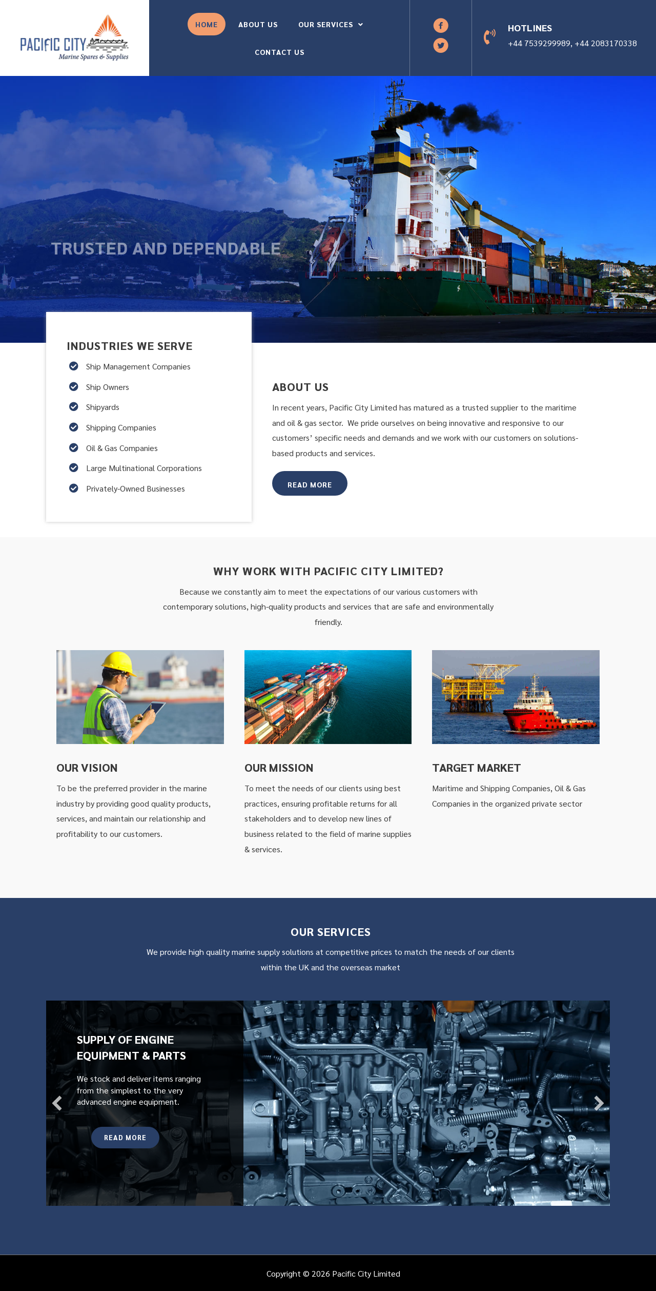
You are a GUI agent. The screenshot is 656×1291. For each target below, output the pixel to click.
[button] (440, 25)
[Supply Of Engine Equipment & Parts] (328, 1103)
